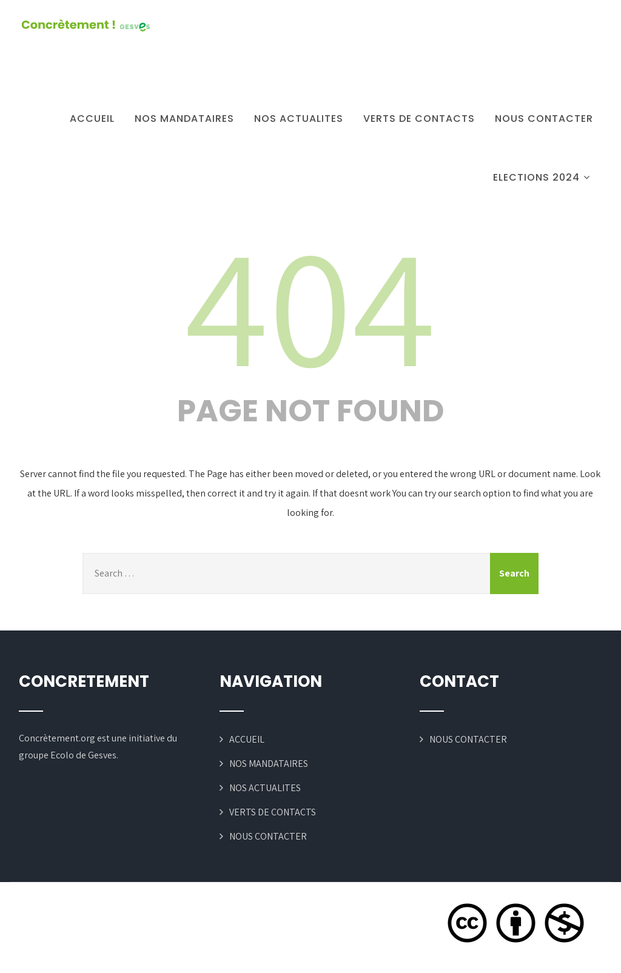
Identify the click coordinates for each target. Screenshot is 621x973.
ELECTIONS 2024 (543, 177)
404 (310, 304)
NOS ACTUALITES (298, 118)
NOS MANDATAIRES (184, 118)
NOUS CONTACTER (544, 118)
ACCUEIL (92, 118)
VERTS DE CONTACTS (419, 118)
